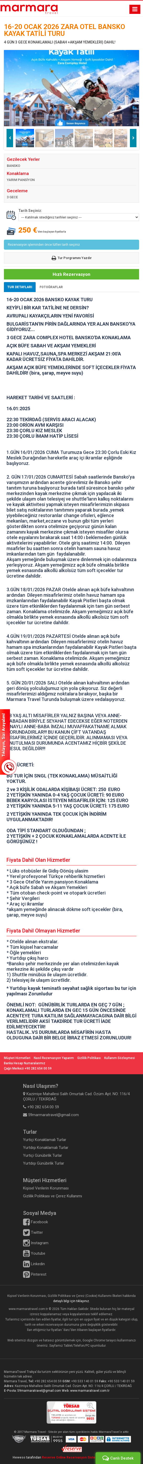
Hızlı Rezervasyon (71, 274)
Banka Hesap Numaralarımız (24, 1063)
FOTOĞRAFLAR (51, 287)
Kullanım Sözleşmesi (119, 1058)
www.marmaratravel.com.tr (89, 1390)
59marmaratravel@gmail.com (39, 1390)
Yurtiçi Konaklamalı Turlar (44, 1139)
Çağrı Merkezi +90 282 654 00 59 (28, 1068)
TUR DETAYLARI (19, 287)
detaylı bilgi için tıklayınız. (71, 1301)
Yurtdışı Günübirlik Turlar (43, 1163)
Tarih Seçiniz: (30, 210)
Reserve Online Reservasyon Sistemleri (73, 1457)
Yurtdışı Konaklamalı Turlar (45, 1147)
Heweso (19, 1457)
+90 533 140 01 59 (84, 1381)
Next (133, 138)
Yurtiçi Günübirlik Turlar (42, 1155)
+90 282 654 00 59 (48, 1381)
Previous (10, 138)
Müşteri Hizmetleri (17, 1058)
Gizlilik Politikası (89, 1058)
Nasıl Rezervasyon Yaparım (54, 1058)
